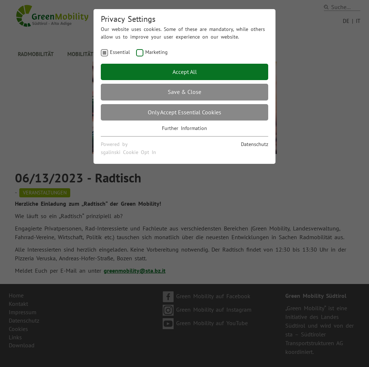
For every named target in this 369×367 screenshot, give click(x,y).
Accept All (184, 71)
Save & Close (184, 91)
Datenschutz (254, 144)
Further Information (184, 128)
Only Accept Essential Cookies (184, 112)
